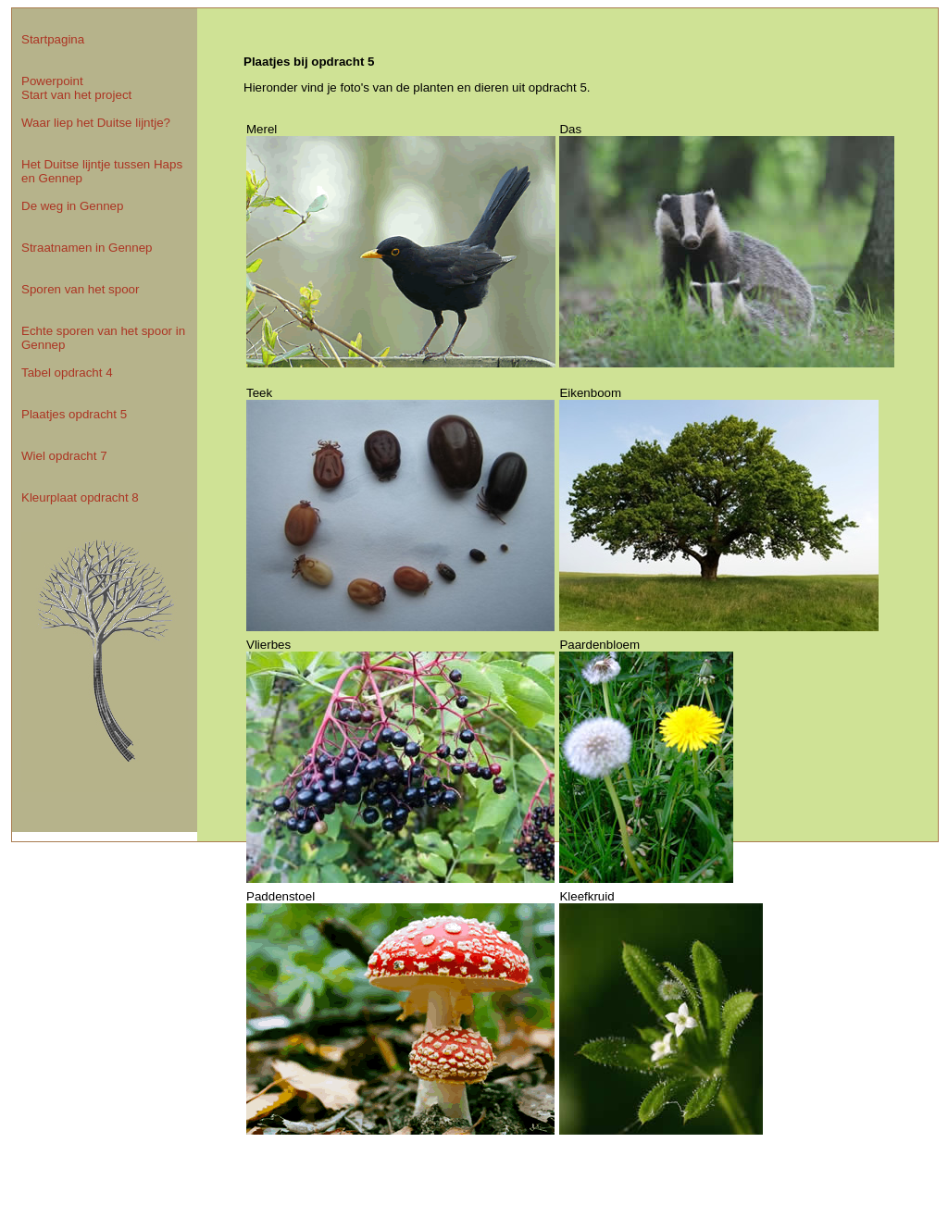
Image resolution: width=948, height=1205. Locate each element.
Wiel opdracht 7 (64, 456)
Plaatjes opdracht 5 (74, 414)
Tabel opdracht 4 (67, 372)
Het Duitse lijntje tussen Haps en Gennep (101, 171)
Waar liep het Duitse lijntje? (95, 123)
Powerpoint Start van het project (76, 88)
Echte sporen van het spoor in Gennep (103, 338)
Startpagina (52, 39)
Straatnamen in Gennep (87, 248)
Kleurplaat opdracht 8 (80, 497)
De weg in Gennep (72, 206)
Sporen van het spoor (80, 289)
